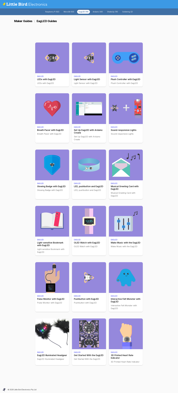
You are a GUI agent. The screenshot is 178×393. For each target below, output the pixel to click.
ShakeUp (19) (112, 12)
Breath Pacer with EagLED (50, 130)
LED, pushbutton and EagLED (88, 186)
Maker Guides (23, 21)
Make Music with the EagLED (125, 242)
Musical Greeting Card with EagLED (125, 187)
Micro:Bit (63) (69, 12)
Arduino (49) (98, 12)
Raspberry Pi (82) (52, 12)
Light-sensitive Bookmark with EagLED (50, 244)
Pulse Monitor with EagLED (50, 299)
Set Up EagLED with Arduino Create (88, 131)
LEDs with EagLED (46, 79)
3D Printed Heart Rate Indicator (122, 356)
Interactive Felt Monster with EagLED (125, 300)
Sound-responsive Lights (123, 130)
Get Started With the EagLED (88, 355)
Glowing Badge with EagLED (51, 186)
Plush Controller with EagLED (125, 79)
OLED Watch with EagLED (87, 242)
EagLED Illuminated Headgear (52, 355)
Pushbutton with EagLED (86, 299)
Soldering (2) (127, 12)
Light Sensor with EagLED (87, 79)
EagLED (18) (83, 12)
